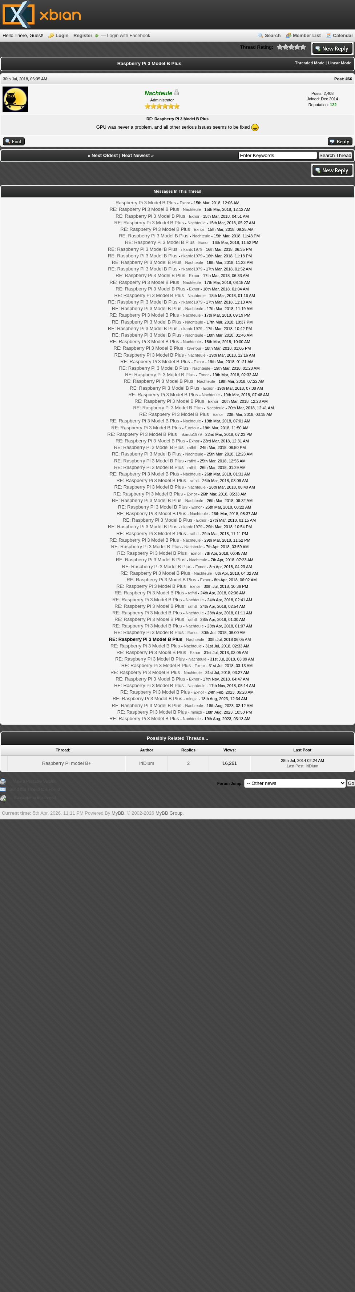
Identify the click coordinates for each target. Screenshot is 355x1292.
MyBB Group (169, 813)
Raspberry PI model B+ (66, 763)
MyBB (118, 813)
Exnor (185, 203)
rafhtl (191, 447)
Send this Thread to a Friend (34, 789)
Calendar (343, 35)
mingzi (192, 699)
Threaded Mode (309, 63)
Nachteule (192, 209)
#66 (349, 79)
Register (82, 35)
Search (273, 35)
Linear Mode (339, 63)
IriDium (146, 763)
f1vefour (194, 348)
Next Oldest (105, 155)
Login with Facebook (128, 35)
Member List (307, 35)
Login (62, 35)
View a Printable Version (34, 781)
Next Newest (136, 155)
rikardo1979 (191, 249)
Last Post (295, 766)
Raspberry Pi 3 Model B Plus (146, 202)
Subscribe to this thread (35, 797)
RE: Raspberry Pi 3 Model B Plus (144, 209)
